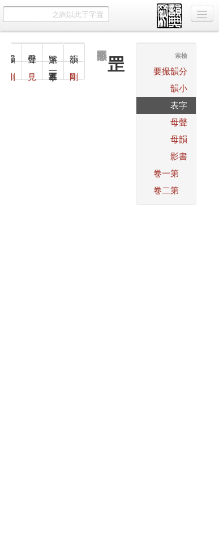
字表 (178, 105)
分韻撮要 (170, 71)
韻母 (178, 139)
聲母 (178, 122)
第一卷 (166, 173)
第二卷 (166, 190)
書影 (178, 156)
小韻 (178, 88)
